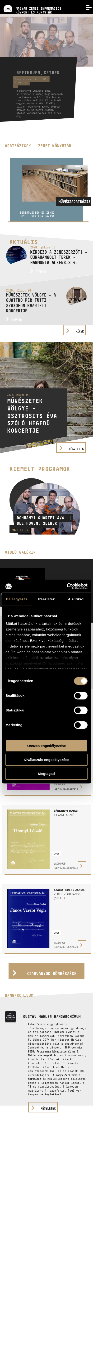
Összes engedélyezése (46, 746)
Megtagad (46, 774)
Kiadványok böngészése (51, 973)
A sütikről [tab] (76, 599)
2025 (57, 853)
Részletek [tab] (46, 599)
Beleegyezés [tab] (17, 599)
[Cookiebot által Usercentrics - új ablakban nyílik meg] (67, 586)
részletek (48, 1108)
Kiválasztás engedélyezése (46, 760)
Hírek (79, 331)
